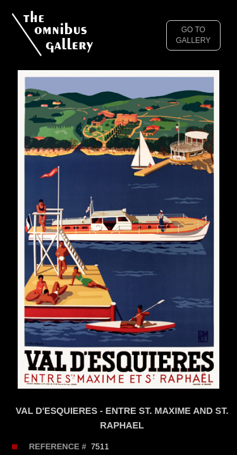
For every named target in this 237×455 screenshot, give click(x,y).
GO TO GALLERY (193, 35)
